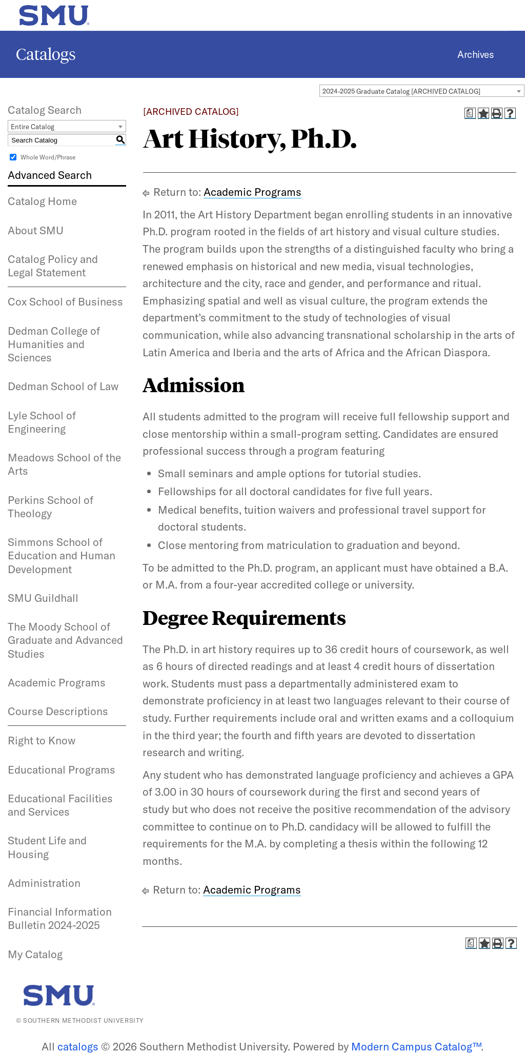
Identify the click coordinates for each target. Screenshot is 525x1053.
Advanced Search (50, 174)
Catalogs (46, 54)
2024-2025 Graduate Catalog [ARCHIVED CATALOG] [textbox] (401, 91)
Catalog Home (42, 201)
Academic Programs (57, 682)
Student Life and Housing (47, 847)
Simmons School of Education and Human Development (61, 555)
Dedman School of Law (63, 386)
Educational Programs (61, 769)
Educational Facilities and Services (60, 805)
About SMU (36, 230)
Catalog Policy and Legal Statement (53, 265)
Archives (475, 54)
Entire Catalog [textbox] (32, 127)
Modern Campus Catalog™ (416, 1046)
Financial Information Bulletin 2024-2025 (60, 918)
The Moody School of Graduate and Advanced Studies (65, 640)
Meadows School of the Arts (64, 464)
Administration (44, 882)
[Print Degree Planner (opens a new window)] (470, 113)
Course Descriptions (58, 711)
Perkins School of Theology (50, 506)
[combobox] (421, 91)
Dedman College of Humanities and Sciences (54, 344)
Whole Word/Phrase (48, 157)
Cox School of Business (65, 301)
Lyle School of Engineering (42, 422)
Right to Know (41, 740)
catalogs (77, 1046)
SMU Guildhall (43, 597)
